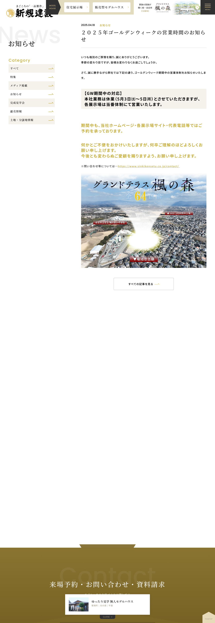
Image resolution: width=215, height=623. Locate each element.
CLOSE (106, 616)
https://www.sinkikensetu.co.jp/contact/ (149, 166)
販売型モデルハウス (109, 7)
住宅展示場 (74, 7)
